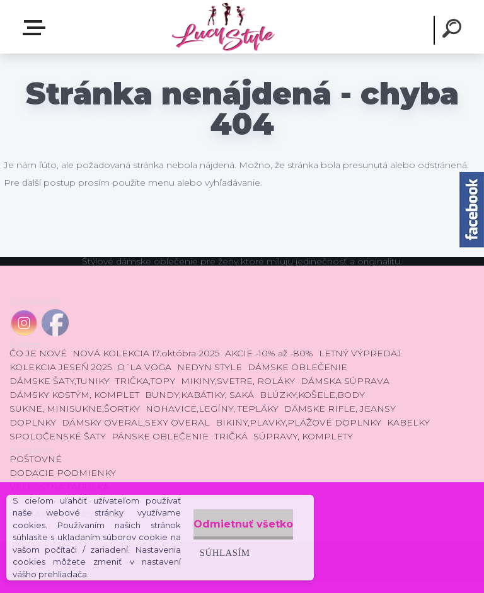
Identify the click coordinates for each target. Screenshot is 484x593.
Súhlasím (195, 540)
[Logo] (222, 27)
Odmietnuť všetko (229, 511)
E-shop (36, 27)
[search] (453, 30)
